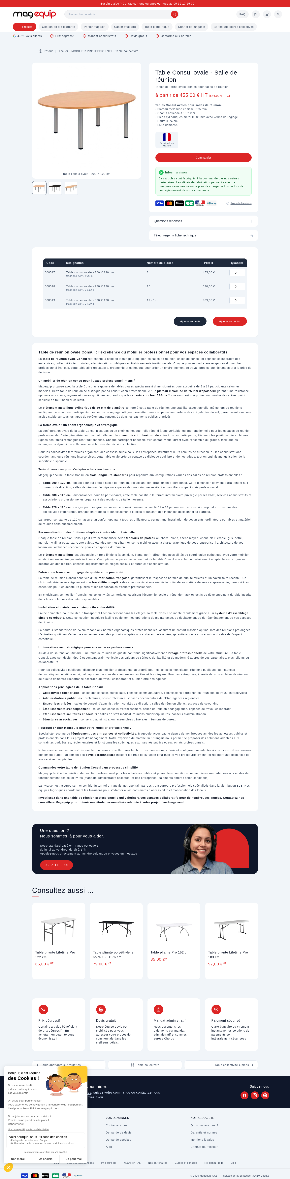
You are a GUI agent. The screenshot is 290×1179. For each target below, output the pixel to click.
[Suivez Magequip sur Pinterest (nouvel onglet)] (265, 1095)
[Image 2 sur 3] (55, 188)
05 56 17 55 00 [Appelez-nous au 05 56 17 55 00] (184, 3)
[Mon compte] (278, 14)
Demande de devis (119, 1132)
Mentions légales (202, 1139)
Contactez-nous (133, 3)
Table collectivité (126, 51)
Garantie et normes (204, 1132)
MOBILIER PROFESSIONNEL (92, 51)
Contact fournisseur (204, 1146)
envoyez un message (122, 853)
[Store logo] (34, 14)
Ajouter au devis (190, 321)
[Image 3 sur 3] (71, 188)
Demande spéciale (118, 1139)
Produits (24, 27)
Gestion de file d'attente (58, 26)
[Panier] (267, 14)
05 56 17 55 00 (56, 865)
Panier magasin (94, 26)
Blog (233, 1163)
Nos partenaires (157, 1163)
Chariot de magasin (191, 26)
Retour (46, 51)
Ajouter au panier (230, 321)
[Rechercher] (121, 14)
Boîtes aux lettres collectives (234, 26)
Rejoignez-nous (214, 1163)
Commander (203, 157)
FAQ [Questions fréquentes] (242, 14)
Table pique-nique (157, 26)
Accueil (64, 51)
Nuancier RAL (132, 1163)
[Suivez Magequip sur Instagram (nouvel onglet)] (255, 1095)
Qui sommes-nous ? (204, 1125)
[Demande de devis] (256, 14)
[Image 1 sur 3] (39, 188)
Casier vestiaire (125, 26)
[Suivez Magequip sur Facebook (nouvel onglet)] (244, 1095)
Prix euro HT (108, 1163)
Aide (109, 1146)
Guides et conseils (186, 1163)
